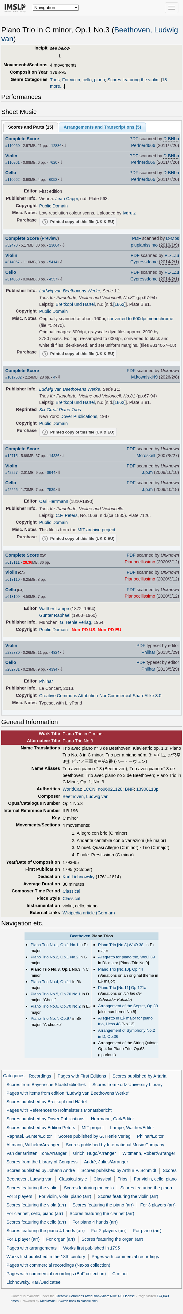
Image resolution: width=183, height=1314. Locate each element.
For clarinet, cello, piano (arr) (34, 1213)
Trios (55, 79)
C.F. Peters (67, 515)
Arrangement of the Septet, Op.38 (128, 1006)
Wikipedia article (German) (89, 912)
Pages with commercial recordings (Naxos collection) (58, 1265)
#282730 (12, 652)
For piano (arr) (147, 1230)
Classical (71, 891)
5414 (53, 262)
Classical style (73, 1179)
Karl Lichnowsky (78, 876)
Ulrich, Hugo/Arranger (94, 1153)
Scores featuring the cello (89, 1187)
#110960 (12, 146)
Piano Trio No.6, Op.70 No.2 (56, 1006)
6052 (53, 180)
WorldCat (72, 789)
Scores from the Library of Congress (42, 1161)
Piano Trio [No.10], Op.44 (120, 969)
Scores (170, 1170)
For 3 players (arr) (158, 1204)
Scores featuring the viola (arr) (36, 1204)
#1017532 (13, 377)
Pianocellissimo (140, 561)
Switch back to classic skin (78, 1301)
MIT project (93, 1127)
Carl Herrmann (53, 501)
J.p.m (147, 472)
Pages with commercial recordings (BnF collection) (56, 1273)
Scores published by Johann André (40, 1170)
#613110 (12, 579)
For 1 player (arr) (23, 1239)
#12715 (11, 456)
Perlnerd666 (143, 145)
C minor (120, 1273)
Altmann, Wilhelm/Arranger (32, 1144)
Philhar (148, 652)
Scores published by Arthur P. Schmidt (118, 1170)
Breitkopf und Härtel (75, 304)
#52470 (11, 245)
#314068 (12, 279)
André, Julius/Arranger (106, 1161)
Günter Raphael (55, 615)
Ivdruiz (129, 212)
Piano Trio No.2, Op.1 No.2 (54, 957)
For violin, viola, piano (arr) (65, 1196)
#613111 (12, 562)
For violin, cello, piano (83, 79)
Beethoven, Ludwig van (86, 796)
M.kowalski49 (144, 377)
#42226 (11, 490)
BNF (129, 789)
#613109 (12, 597)
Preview (49, 238)
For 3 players (19, 1196)
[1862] (119, 304)
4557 (53, 279)
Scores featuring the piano (146, 1187)
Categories (14, 1076)
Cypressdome (144, 261)
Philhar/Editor (150, 1136)
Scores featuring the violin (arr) (128, 1196)
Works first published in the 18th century (45, 1256)
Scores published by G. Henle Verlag (94, 1136)
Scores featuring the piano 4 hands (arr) (45, 1230)
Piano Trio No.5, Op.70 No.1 (56, 994)
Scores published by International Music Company (115, 1144)
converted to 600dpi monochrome (140, 318)
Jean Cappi (66, 198)
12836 (56, 146)
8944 (51, 472)
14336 (54, 456)
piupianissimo (144, 245)
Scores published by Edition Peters (40, 1127)
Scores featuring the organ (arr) (112, 1239)
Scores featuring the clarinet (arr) (102, 1213)
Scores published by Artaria (139, 1076)
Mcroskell (145, 455)
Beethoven (80, 936)
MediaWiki (47, 1301)
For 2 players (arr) (109, 1230)
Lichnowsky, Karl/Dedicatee (33, 1282)
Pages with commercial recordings (125, 1256)
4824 (55, 652)
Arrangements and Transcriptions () (102, 127)
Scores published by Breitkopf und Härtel (46, 1101)
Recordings (40, 1076)
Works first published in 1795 (91, 1248)
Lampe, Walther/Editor (132, 1127)
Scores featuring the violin (132, 79)
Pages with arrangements (31, 1248)
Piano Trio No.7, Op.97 (51, 1018)
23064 (54, 245)
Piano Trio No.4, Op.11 (51, 981)
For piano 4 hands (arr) (95, 1222)
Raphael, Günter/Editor (29, 1136)
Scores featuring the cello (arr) (36, 1222)
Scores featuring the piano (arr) (103, 1204)
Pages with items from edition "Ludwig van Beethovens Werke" (68, 1093)
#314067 (12, 262)
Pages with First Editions (82, 1076)
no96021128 (110, 789)
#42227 (11, 472)
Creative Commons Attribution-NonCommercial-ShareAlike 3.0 (100, 695)
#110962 (12, 180)
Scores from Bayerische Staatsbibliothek (46, 1084)
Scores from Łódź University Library (127, 1084)
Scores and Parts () (30, 127)
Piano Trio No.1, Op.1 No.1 (54, 944)
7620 (53, 162)
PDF (133, 138)
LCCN (89, 789)
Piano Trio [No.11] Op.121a (122, 987)
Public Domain (53, 205)
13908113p (147, 789)
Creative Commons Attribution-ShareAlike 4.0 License (95, 1296)
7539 (51, 490)
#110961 (12, 162)
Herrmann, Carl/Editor (112, 1118)
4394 (53, 669)
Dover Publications (78, 416)
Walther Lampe (54, 608)
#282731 (12, 669)
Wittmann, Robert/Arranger (148, 1153)
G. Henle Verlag (75, 622)
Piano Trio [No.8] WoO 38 (120, 944)
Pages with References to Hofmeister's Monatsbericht (59, 1110)
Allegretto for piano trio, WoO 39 (126, 957)
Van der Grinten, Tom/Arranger (36, 1153)
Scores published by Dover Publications (45, 1118)
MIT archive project (96, 529)
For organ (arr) (60, 1239)
